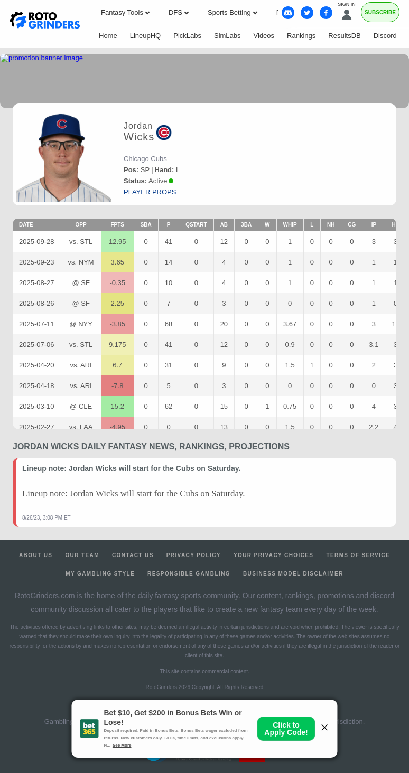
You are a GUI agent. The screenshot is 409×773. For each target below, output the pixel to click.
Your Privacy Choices (274, 555)
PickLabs (187, 36)
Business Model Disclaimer (293, 574)
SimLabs (227, 36)
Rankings (301, 36)
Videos (264, 36)
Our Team (82, 555)
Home (108, 36)
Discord (385, 36)
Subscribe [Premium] (380, 12)
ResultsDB (344, 36)
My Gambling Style (100, 574)
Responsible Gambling (188, 574)
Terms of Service (358, 555)
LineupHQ (145, 36)
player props (150, 192)
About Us (35, 555)
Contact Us (133, 555)
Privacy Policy (193, 555)
